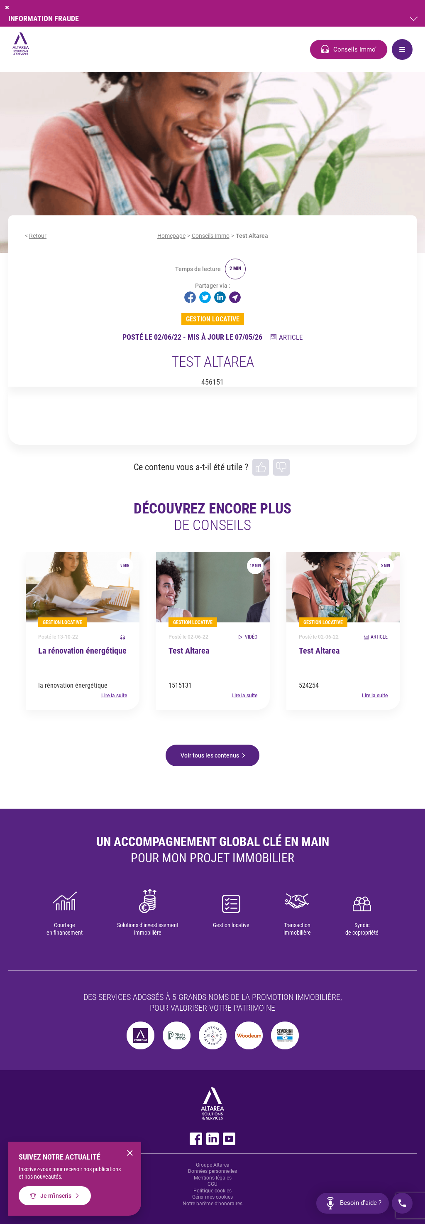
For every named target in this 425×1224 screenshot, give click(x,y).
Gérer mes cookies (212, 1197)
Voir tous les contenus (210, 755)
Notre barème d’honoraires (212, 1204)
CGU (212, 1184)
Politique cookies (212, 1191)
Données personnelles (212, 1171)
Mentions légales (213, 1178)
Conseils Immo (211, 235)
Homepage (171, 235)
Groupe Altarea (213, 1165)
